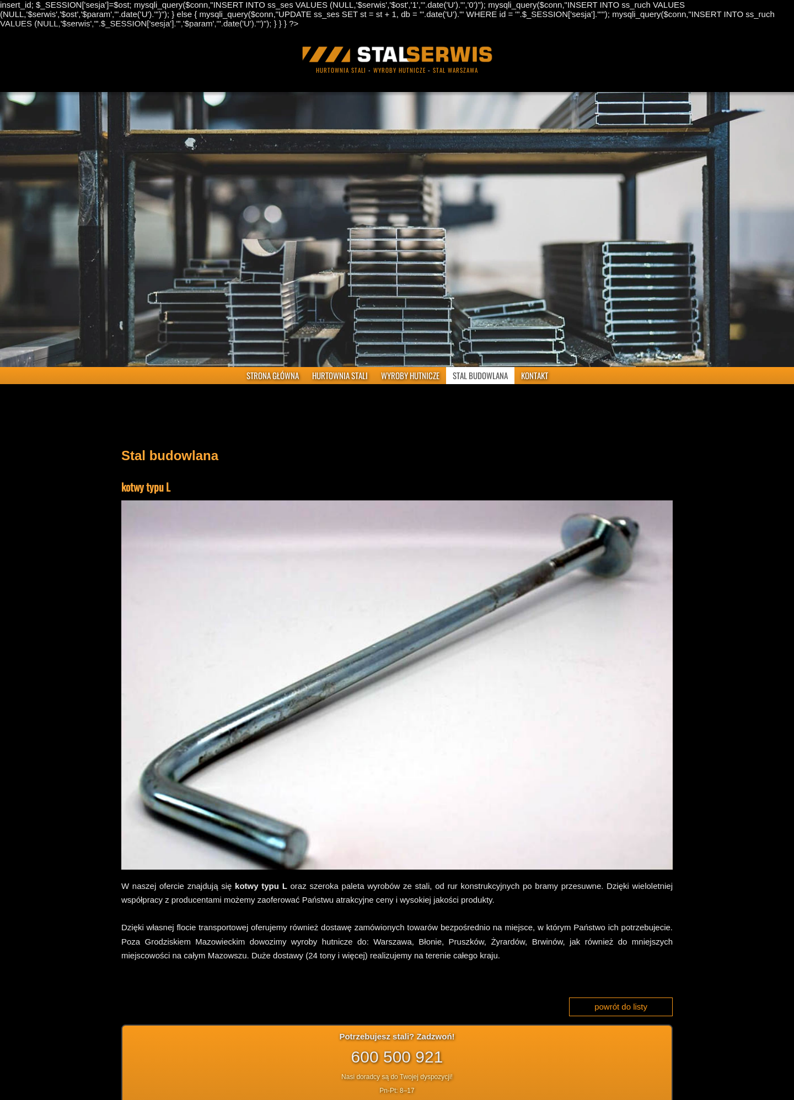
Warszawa (392, 941)
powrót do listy (620, 1006)
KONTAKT (534, 375)
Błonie (430, 941)
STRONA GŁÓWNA (272, 375)
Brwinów (547, 941)
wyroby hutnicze (399, 70)
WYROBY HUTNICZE (410, 375)
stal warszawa (455, 70)
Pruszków (466, 941)
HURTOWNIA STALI (340, 375)
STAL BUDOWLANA (480, 375)
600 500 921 (397, 1057)
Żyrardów (508, 941)
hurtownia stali (341, 70)
